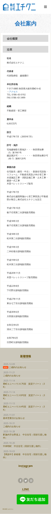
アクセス (13, 91)
